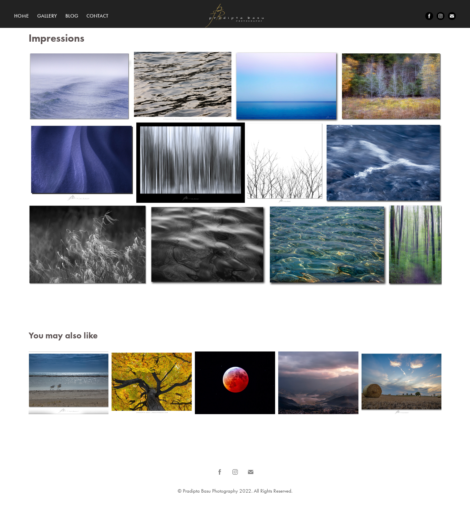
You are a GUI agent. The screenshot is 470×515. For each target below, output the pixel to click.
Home (21, 16)
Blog (71, 16)
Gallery (47, 16)
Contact (97, 16)
